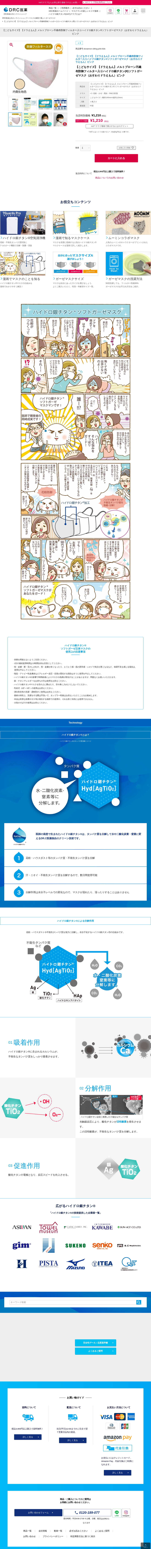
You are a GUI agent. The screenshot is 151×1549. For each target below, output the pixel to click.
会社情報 (43, 1531)
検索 (138, 1302)
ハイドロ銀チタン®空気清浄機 (24, 238)
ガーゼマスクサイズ (70, 279)
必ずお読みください (81, 8)
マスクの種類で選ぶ (36, 18)
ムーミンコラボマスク (124, 238)
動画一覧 (58, 1531)
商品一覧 (27, 1531)
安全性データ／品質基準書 (95, 1343)
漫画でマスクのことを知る (21, 279)
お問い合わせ (29, 1536)
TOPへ (145, 1547)
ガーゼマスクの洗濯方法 (125, 279)
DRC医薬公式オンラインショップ (14, 18)
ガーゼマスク (50, 18)
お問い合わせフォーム (38, 1512)
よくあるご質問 (95, 1351)
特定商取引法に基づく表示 (82, 1536)
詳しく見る (28, 1437)
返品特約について (84, 173)
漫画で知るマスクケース (73, 238)
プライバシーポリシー (53, 1536)
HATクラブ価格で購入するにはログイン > (109, 126)
